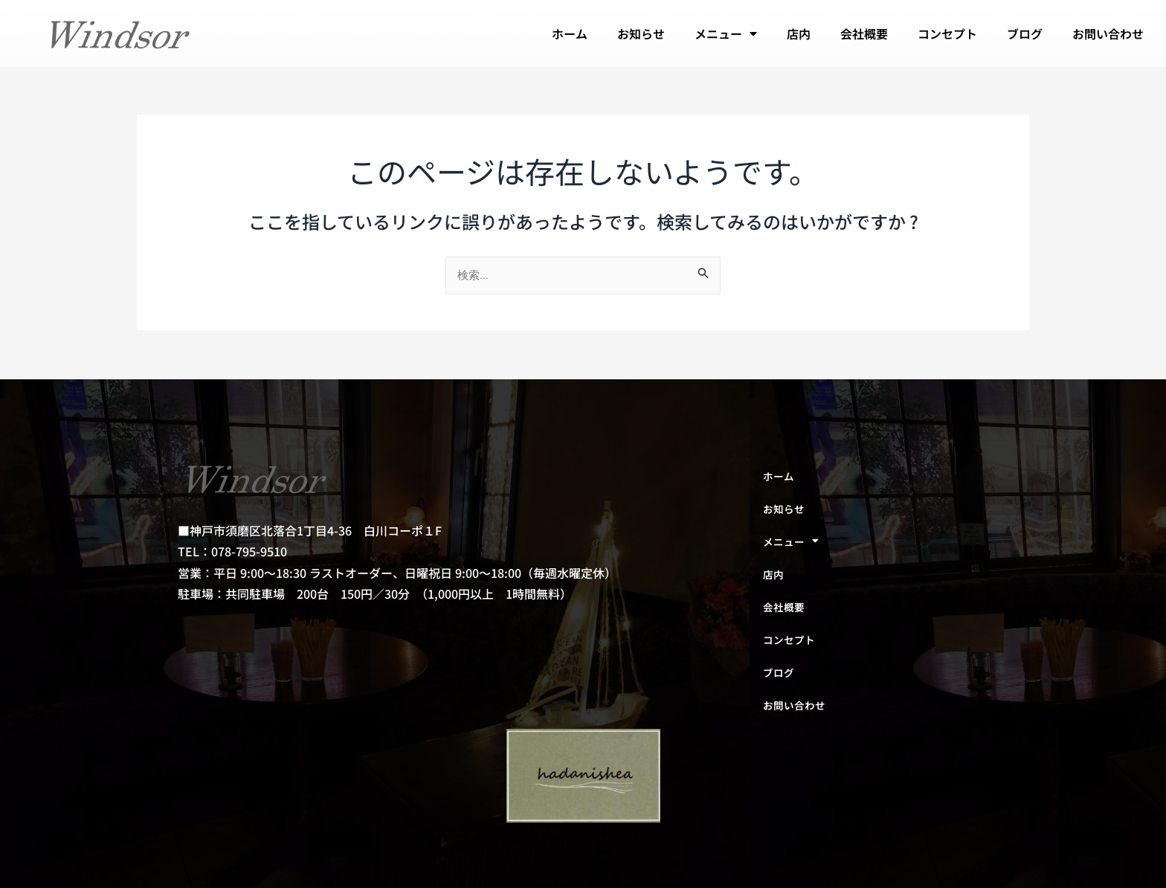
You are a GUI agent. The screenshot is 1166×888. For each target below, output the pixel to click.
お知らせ (641, 33)
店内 (799, 33)
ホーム (569, 33)
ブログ (1025, 33)
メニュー (726, 33)
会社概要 (864, 33)
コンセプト (947, 33)
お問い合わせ (1108, 33)
